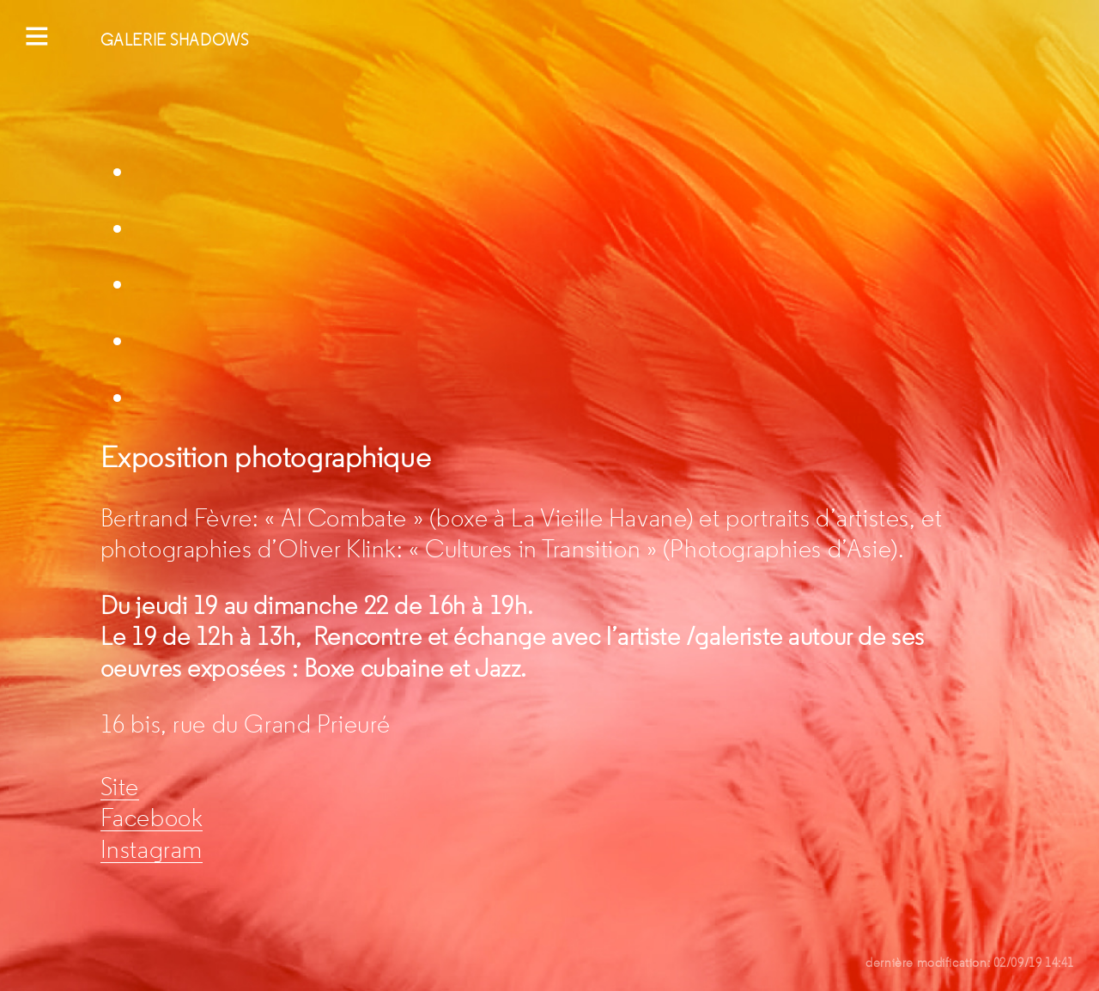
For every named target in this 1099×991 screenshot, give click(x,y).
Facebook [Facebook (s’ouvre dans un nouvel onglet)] (151, 818)
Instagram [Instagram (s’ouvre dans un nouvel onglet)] (151, 850)
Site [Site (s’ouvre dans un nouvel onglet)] (119, 787)
